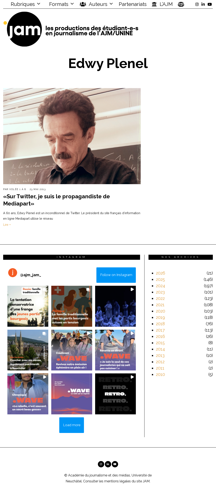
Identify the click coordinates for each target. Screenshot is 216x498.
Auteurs (93, 4)
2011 (160, 368)
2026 (160, 273)
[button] (27, 306)
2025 (160, 279)
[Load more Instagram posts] (71, 425)
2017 (160, 330)
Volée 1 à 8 (17, 189)
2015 (160, 342)
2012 (160, 361)
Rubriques (20, 4)
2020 (160, 311)
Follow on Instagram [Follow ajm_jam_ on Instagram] (116, 275)
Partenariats (133, 4)
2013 (160, 355)
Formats (58, 4)
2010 (160, 374)
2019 (160, 317)
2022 (160, 298)
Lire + (7, 224)
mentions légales (117, 481)
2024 (160, 285)
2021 (160, 304)
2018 (160, 323)
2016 (160, 336)
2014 (160, 349)
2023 (160, 292)
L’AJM (162, 4)
